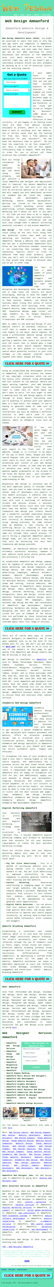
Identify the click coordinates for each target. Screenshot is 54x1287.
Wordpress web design (26, 608)
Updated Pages (22, 1269)
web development (39, 1229)
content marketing (35, 1202)
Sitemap (3, 1269)
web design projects (39, 611)
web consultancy (27, 1213)
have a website (31, 223)
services (47, 193)
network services (25, 1205)
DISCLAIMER (46, 15)
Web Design (8, 230)
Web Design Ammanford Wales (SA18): (21, 38)
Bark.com (10, 647)
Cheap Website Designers (16, 1157)
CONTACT (37, 15)
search (5, 351)
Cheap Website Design (22, 1141)
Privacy (50, 1269)
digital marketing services (17, 1208)
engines (37, 346)
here (14, 1028)
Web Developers (24, 1168)
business (32, 552)
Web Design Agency (18, 1133)
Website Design (24, 1143)
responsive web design (39, 581)
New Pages (12, 1269)
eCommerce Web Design (14, 1154)
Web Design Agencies (24, 1149)
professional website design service (32, 335)
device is (19, 528)
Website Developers (29, 1135)
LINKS (22, 15)
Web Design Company (40, 1133)
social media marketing (39, 1210)
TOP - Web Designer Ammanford (17, 1247)
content (48, 522)
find (10, 992)
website (15, 49)
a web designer (23, 1199)
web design (36, 562)
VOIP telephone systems (14, 1216)
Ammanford (41, 659)
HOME (15, 15)
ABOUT (29, 15)
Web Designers (43, 1168)
